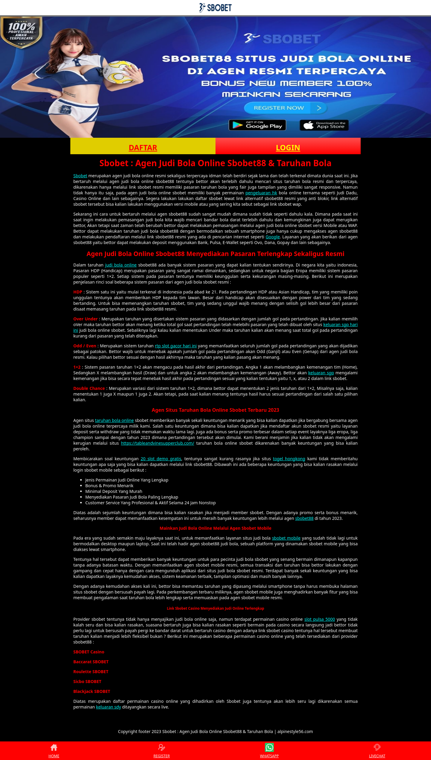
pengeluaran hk (261, 193)
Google (273, 237)
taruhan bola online (114, 420)
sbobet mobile (286, 538)
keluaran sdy (108, 707)
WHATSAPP (269, 751)
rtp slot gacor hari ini (176, 346)
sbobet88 (304, 518)
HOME (53, 751)
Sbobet (80, 175)
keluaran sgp (321, 373)
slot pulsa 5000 (319, 619)
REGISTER (162, 751)
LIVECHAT (377, 751)
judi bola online (120, 265)
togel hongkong (289, 458)
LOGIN (288, 147)
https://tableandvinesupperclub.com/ (157, 443)
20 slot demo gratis (161, 458)
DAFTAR (143, 147)
